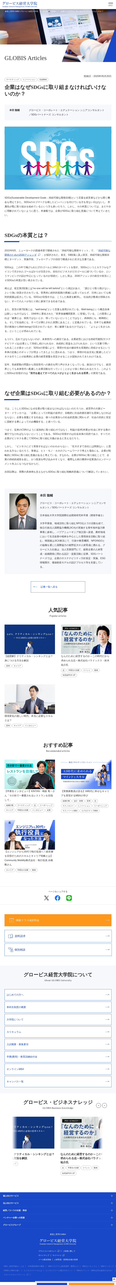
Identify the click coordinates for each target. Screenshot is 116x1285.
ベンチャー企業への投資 (14, 1217)
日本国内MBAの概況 (36, 1266)
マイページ (58, 1255)
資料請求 (57, 936)
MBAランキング (107, 1266)
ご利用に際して (69, 1251)
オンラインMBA (58, 1069)
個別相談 (57, 949)
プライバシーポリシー (49, 1251)
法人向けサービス (11, 1203)
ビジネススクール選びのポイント (59, 1270)
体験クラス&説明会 (57, 920)
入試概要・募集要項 (58, 1044)
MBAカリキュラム (89, 1266)
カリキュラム (58, 1032)
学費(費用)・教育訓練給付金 (58, 1056)
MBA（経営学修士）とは (14, 1266)
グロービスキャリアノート (16, 1275)
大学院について (58, 1019)
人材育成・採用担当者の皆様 (66, 1260)
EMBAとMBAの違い (12, 1270)
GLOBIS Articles (49, 11)
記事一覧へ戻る (45, 587)
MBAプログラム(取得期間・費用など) (63, 1266)
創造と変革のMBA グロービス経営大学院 (21, 11)
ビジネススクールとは (33, 1270)
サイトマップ (43, 1255)
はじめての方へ (58, 994)
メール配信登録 (44, 1260)
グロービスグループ (12, 1225)
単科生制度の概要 (58, 1007)
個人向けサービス (11, 1196)
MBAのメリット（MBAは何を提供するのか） (95, 1270)
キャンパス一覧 (58, 1081)
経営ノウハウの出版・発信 (15, 1210)
